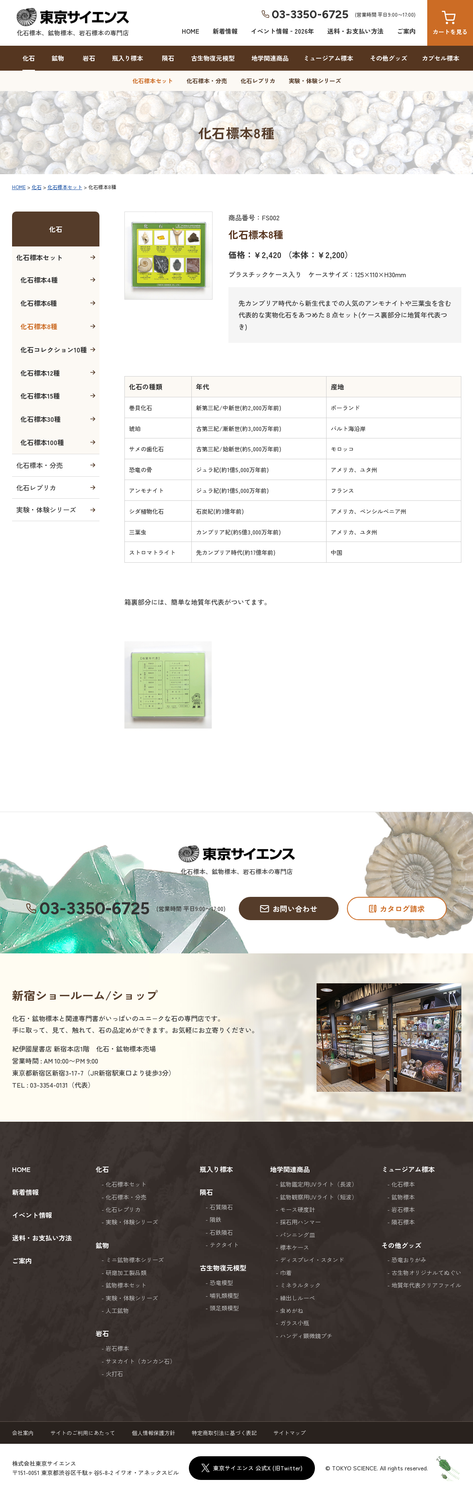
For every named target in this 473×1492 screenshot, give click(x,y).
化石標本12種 (40, 373)
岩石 (89, 58)
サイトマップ (289, 1433)
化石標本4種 (39, 280)
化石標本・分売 (206, 80)
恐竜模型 (221, 1282)
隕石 (168, 58)
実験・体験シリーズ (315, 80)
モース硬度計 (297, 1209)
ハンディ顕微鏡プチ (306, 1336)
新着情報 (225, 31)
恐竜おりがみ (408, 1260)
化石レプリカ (257, 80)
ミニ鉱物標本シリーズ (135, 1260)
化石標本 (403, 1184)
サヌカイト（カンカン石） (141, 1361)
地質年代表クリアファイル (426, 1285)
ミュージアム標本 (328, 58)
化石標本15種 (40, 396)
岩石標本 (117, 1348)
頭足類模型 (224, 1308)
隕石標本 (403, 1222)
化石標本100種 (42, 442)
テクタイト (224, 1245)
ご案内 (406, 31)
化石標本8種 (38, 326)
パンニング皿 (297, 1235)
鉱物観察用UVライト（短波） (318, 1197)
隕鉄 (215, 1219)
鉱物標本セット (126, 1285)
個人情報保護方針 (153, 1433)
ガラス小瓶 (294, 1323)
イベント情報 (32, 1215)
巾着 (286, 1272)
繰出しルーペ (297, 1298)
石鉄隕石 (221, 1232)
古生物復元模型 (213, 58)
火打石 (114, 1373)
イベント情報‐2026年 (282, 31)
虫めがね (291, 1310)
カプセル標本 (440, 58)
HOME (190, 31)
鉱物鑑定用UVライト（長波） (318, 1184)
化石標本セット (152, 80)
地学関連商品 (270, 58)
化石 (28, 58)
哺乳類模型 (224, 1295)
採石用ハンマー (300, 1222)
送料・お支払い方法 (355, 31)
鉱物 (58, 58)
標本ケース (294, 1247)
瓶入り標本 (127, 58)
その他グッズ (388, 58)
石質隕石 (221, 1207)
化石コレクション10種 (53, 350)
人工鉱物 (117, 1310)
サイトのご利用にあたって (82, 1433)
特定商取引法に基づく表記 (224, 1433)
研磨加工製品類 (126, 1272)
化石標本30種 (40, 419)
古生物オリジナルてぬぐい (426, 1272)
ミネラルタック (300, 1285)
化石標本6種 (38, 303)
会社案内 (23, 1433)
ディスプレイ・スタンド (312, 1260)
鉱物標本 (403, 1197)
